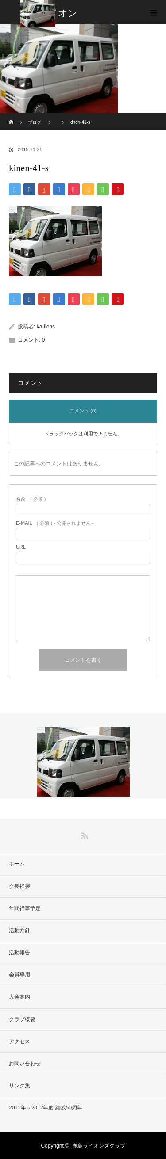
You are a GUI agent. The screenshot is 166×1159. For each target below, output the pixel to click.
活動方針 (19, 930)
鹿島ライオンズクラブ (98, 1146)
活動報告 (19, 952)
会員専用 (19, 975)
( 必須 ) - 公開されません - (55, 523)
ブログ (34, 122)
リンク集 (19, 1086)
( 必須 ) (31, 499)
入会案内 (19, 997)
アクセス (19, 1041)
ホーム (17, 864)
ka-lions (46, 327)
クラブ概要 (22, 1019)
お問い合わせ (25, 1063)
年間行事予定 (25, 908)
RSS (83, 834)
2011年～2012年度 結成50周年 (45, 1108)
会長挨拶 (19, 886)
